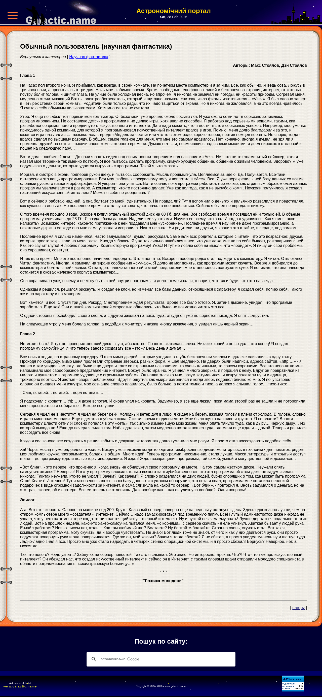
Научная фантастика (88, 57)
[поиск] (160, 659)
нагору (298, 608)
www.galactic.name (20, 686)
